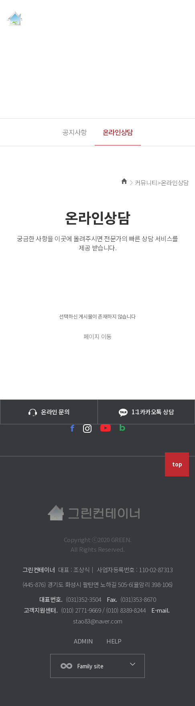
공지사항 (75, 132)
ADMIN (83, 641)
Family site (90, 666)
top (177, 464)
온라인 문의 (48, 411)
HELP (113, 641)
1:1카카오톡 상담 (146, 412)
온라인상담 (118, 132)
